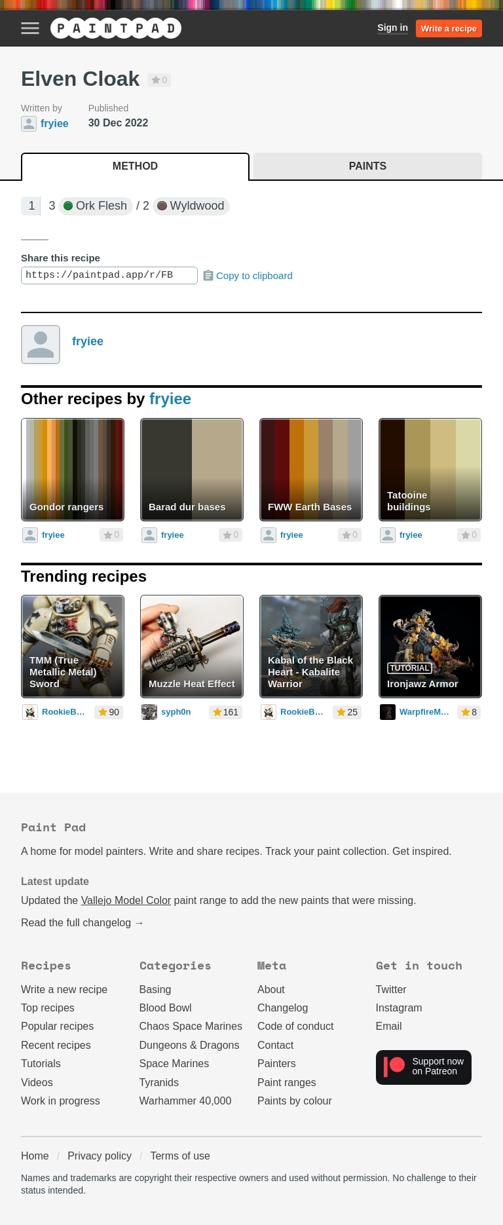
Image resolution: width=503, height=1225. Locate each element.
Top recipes (48, 1007)
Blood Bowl (166, 1007)
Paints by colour (294, 1100)
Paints (367, 166)
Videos (37, 1082)
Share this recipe (60, 257)
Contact (275, 1045)
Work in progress (60, 1100)
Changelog (282, 1007)
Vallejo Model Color (126, 900)
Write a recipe (449, 28)
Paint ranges (286, 1082)
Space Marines (175, 1063)
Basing (156, 989)
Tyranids (159, 1082)
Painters (276, 1063)
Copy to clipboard (247, 275)
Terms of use (180, 1155)
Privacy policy (99, 1155)
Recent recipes (56, 1045)
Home (35, 1155)
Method (135, 166)
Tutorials (41, 1063)
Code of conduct (295, 1026)
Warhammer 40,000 (186, 1100)
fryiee (87, 341)
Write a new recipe (64, 989)
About (271, 989)
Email (389, 1026)
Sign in (392, 27)
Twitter (391, 989)
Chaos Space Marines (191, 1026)
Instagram (399, 1007)
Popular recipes (57, 1026)
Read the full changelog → (83, 922)
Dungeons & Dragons (190, 1045)
